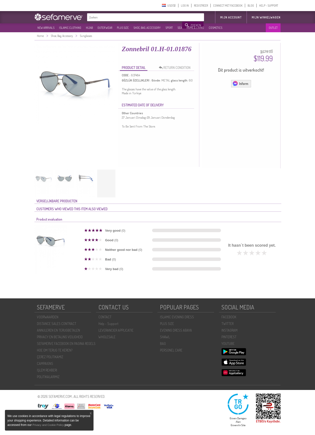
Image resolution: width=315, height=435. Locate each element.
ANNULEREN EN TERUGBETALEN (58, 330)
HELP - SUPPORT (268, 5)
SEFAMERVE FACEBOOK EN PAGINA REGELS (66, 343)
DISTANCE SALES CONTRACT (56, 324)
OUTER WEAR (104, 28)
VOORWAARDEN (47, 317)
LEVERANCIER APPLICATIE (115, 330)
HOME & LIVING (195, 28)
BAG (163, 343)
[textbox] (135, 17)
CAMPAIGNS (45, 363)
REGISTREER (201, 5)
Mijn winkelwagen (266, 17)
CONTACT (104, 317)
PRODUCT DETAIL (133, 67)
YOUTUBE (228, 343)
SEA (179, 28)
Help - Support (108, 324)
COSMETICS (215, 28)
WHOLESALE (106, 337)
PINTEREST (228, 337)
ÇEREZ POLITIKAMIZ (50, 357)
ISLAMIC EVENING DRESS (177, 317)
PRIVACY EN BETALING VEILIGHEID (60, 337)
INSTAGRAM (229, 330)
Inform (240, 83)
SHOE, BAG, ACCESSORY (147, 28)
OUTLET (273, 28)
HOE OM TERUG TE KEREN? (54, 350)
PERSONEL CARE (171, 350)
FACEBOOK (228, 317)
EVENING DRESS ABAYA (176, 330)
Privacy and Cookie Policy (48, 424)
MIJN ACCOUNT (231, 17)
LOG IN (185, 5)
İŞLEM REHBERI (47, 370)
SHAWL (165, 337)
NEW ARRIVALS (45, 28)
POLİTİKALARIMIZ (48, 377)
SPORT (169, 28)
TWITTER (227, 324)
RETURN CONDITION (175, 67)
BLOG (251, 5)
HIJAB (89, 28)
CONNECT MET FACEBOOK (227, 5)
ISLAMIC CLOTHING (70, 28)
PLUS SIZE (123, 28)
